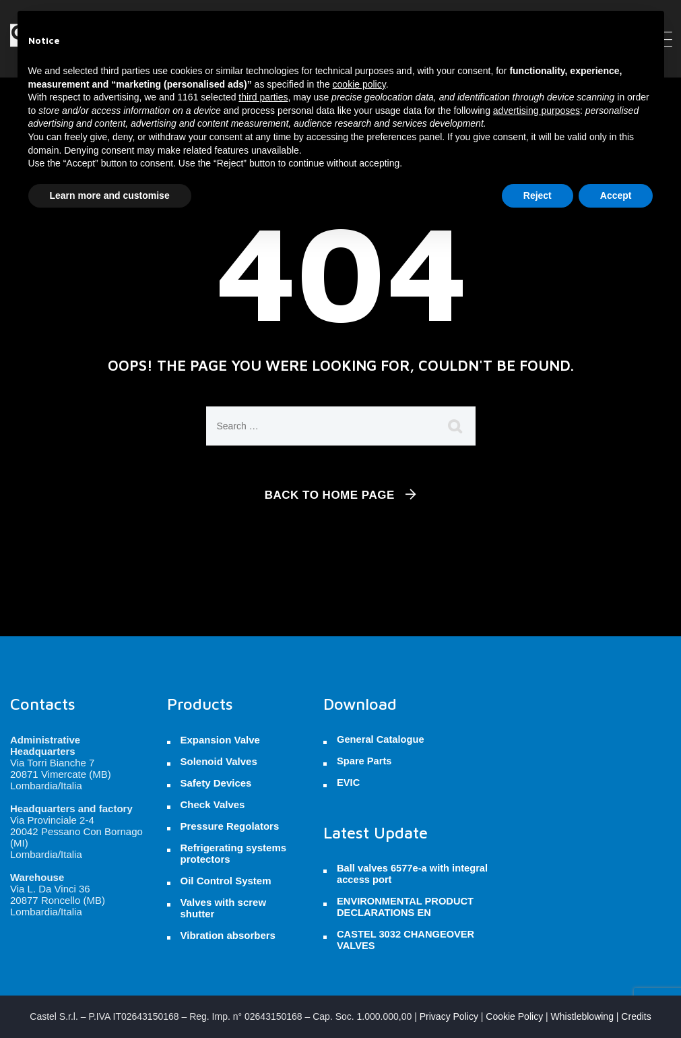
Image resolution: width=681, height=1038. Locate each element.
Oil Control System (226, 880)
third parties (263, 97)
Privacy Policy (449, 1016)
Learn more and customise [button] (110, 195)
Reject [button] (537, 195)
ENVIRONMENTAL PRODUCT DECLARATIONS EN (405, 907)
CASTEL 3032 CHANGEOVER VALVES (405, 940)
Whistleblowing (582, 1016)
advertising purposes (536, 110)
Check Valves (213, 804)
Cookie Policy (514, 1016)
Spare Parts (364, 761)
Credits (636, 1016)
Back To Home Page (330, 495)
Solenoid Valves (219, 761)
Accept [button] (616, 195)
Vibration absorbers (228, 935)
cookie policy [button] (359, 84)
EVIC (348, 782)
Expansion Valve (220, 739)
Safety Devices (216, 783)
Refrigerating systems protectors (234, 853)
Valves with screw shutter (224, 907)
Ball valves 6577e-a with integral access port (412, 874)
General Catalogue (380, 739)
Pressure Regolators (230, 826)
